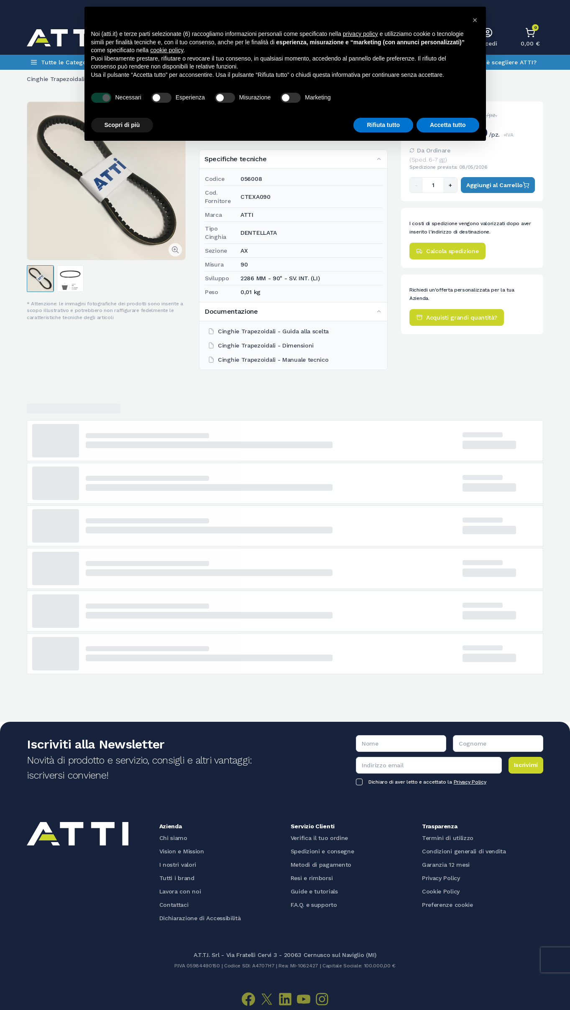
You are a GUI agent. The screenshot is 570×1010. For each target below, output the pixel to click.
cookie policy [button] (166, 50)
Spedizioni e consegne (322, 851)
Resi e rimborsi (312, 878)
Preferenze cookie (447, 904)
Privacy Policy (470, 782)
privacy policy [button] (360, 33)
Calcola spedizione (447, 251)
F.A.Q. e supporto (314, 904)
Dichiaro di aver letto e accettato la (427, 782)
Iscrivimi (526, 764)
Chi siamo (173, 838)
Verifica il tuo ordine (319, 838)
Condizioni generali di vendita (464, 851)
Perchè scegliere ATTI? (503, 62)
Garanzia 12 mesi (446, 864)
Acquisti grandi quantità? (456, 317)
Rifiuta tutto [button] (383, 125)
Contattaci (174, 904)
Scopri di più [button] (122, 125)
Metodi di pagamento (321, 864)
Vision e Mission (181, 851)
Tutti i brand (176, 878)
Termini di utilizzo (447, 838)
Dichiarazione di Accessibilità (200, 918)
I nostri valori (178, 864)
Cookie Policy (441, 891)
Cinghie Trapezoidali (55, 79)
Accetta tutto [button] (448, 125)
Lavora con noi (180, 891)
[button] (475, 20)
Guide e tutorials (314, 891)
